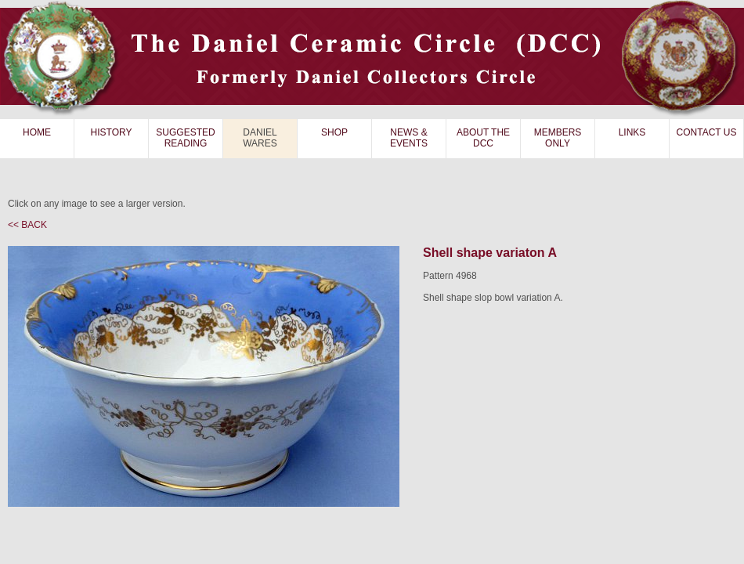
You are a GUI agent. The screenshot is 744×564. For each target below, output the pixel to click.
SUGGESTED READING (185, 138)
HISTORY (111, 132)
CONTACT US (707, 132)
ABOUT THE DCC (483, 138)
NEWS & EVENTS (409, 138)
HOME (37, 132)
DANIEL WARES (260, 138)
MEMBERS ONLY (558, 138)
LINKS (632, 132)
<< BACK (27, 224)
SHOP (334, 132)
